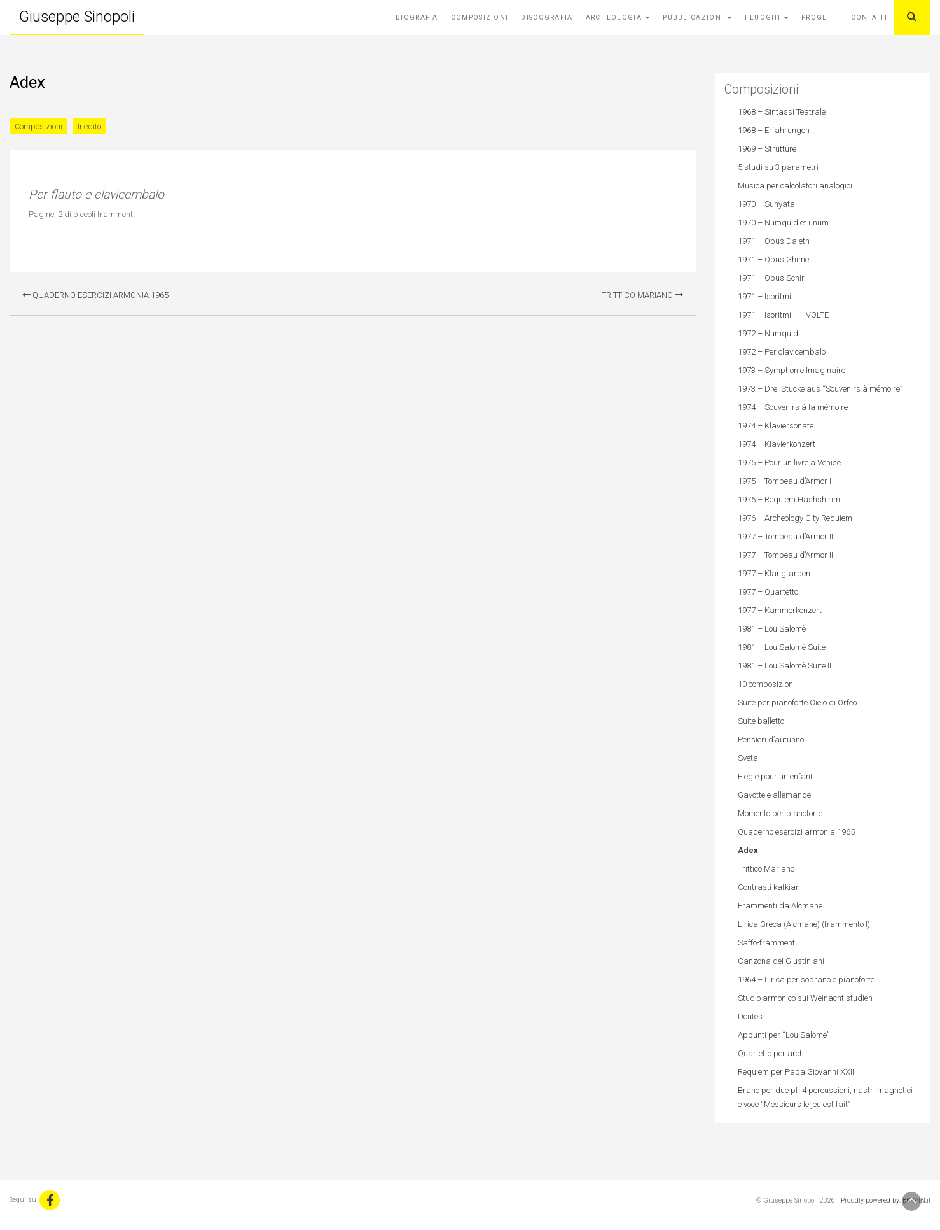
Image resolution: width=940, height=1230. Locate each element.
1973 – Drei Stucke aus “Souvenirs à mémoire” (820, 388)
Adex (748, 850)
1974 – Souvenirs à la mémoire (793, 407)
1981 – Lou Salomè (772, 628)
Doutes (750, 1016)
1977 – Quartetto (768, 592)
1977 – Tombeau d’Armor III (786, 555)
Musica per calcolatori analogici (795, 185)
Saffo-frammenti (767, 942)
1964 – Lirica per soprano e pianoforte (806, 979)
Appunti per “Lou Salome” (783, 1035)
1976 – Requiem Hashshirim (789, 499)
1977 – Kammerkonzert (780, 610)
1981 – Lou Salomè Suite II (784, 665)
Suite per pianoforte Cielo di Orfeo (797, 702)
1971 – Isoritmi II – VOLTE (783, 315)
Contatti (869, 17)
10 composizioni (766, 684)
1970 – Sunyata (766, 204)
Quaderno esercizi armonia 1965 (95, 295)
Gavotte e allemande (774, 795)
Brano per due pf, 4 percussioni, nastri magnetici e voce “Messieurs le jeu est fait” (825, 1097)
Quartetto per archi (772, 1053)
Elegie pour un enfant (775, 776)
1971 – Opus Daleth (774, 241)
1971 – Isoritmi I (766, 296)
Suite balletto (761, 721)
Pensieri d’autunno (771, 739)
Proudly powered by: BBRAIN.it (885, 1200)
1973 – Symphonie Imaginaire (791, 370)
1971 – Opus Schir (771, 278)
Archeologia (618, 17)
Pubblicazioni (697, 17)
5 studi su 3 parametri (778, 167)
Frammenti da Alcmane (780, 905)
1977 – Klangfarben (774, 573)
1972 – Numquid (768, 333)
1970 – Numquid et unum (783, 222)
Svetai (749, 758)
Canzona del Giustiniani (781, 961)
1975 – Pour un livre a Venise (789, 462)
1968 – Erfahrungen (774, 130)
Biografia (417, 17)
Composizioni (480, 17)
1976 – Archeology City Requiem (795, 518)
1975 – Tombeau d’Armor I (784, 481)
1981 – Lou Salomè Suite (782, 647)
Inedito (89, 126)
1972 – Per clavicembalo (782, 352)
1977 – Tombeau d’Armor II (785, 536)
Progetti (819, 17)
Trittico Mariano (642, 295)
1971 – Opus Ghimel (774, 259)
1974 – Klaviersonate (775, 425)
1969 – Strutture (767, 148)
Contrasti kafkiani (770, 887)
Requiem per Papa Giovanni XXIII (797, 1072)
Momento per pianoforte (780, 813)
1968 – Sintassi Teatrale (782, 112)
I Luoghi (767, 17)
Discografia (546, 17)
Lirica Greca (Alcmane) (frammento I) (804, 924)
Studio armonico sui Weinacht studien (805, 998)
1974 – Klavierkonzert (776, 444)
